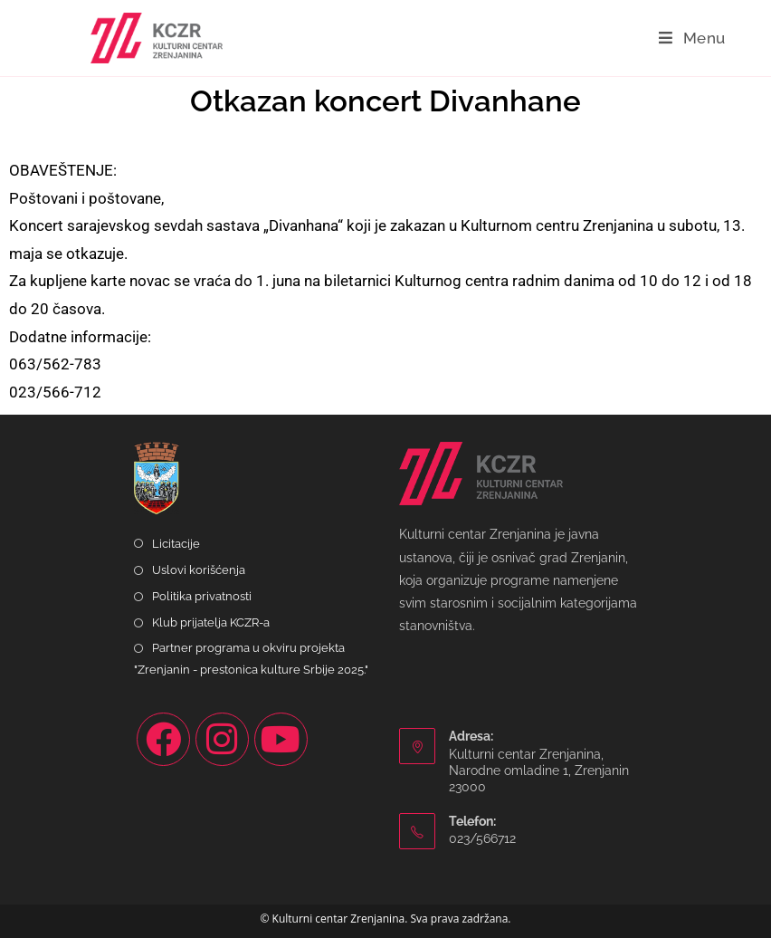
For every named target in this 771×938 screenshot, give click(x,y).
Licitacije (176, 543)
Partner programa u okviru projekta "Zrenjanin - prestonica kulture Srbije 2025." (251, 658)
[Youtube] (281, 739)
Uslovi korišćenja (198, 570)
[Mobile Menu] (692, 38)
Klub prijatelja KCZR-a (211, 622)
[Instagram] (222, 739)
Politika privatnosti (202, 596)
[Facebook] (163, 739)
